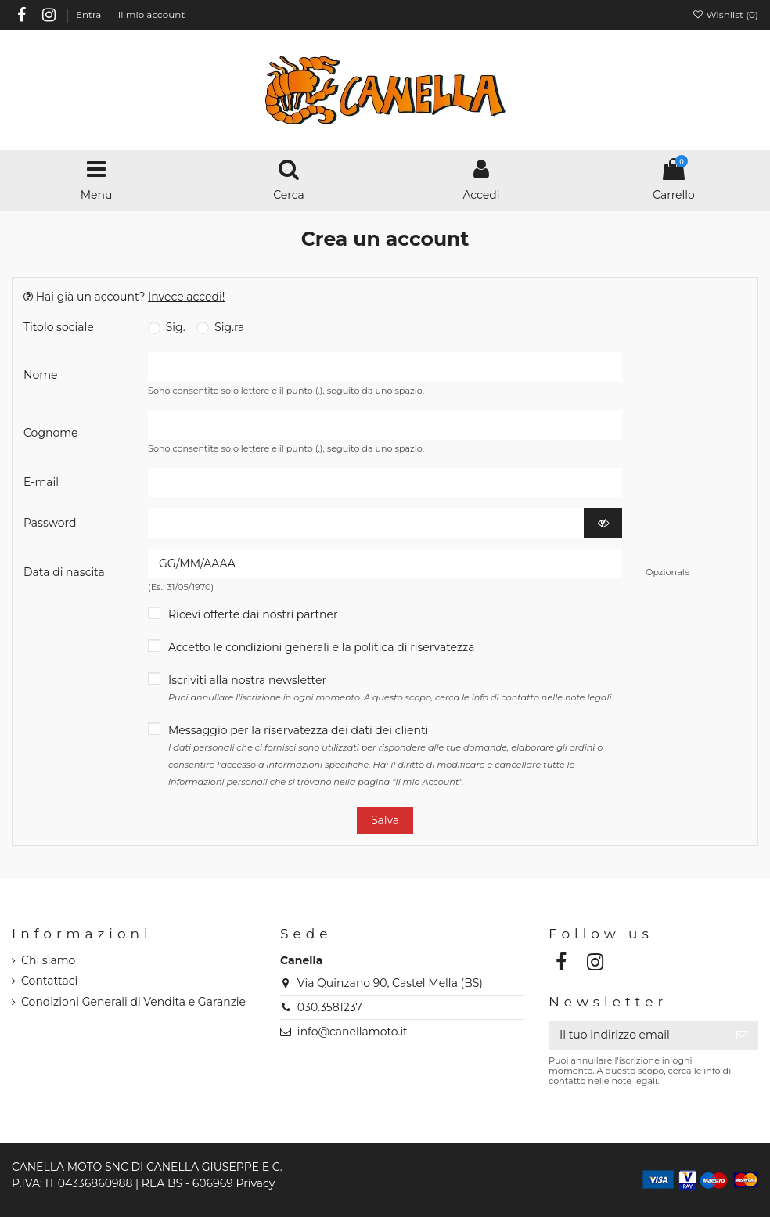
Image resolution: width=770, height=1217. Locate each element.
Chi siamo (48, 960)
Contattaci (49, 981)
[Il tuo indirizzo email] (637, 1035)
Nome (40, 375)
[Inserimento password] (366, 523)
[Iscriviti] (741, 1035)
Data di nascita (64, 572)
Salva (385, 820)
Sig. (166, 327)
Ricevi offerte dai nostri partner (253, 614)
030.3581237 (329, 1007)
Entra (90, 14)
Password (49, 523)
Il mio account (151, 14)
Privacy (255, 1183)
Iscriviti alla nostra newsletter (390, 688)
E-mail (41, 482)
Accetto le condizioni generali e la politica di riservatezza (321, 647)
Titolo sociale (58, 327)
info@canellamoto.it (352, 1031)
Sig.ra (220, 327)
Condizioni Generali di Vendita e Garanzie (133, 1002)
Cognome (50, 433)
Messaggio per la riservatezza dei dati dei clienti (385, 755)
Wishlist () (725, 14)
